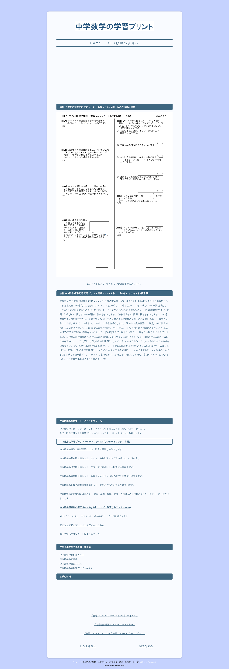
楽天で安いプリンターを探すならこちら (80, 534)
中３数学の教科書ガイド (72, 554)
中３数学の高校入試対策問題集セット (78, 485)
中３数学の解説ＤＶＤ (71, 563)
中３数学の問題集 (68, 559)
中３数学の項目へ (123, 43)
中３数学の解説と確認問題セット (76, 449)
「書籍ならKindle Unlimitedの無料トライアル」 (114, 615)
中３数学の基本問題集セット (74, 458)
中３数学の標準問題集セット (74, 467)
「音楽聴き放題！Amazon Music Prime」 (114, 624)
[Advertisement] (114, 77)
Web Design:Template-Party (114, 666)
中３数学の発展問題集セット (74, 476)
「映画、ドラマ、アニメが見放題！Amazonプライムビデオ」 (114, 633)
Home (95, 43)
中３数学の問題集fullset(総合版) (75, 494)
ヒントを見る (88, 646)
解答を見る (146, 646)
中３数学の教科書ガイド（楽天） (76, 568)
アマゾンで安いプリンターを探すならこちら (82, 525)
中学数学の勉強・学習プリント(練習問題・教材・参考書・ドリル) (111, 662)
